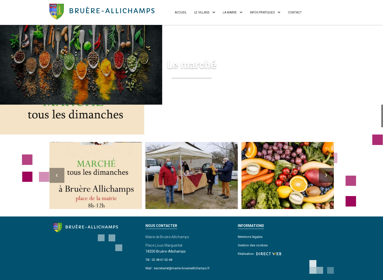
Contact (295, 12)
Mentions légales (250, 237)
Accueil (181, 12)
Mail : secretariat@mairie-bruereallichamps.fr (177, 268)
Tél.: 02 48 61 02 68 (158, 260)
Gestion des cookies (253, 245)
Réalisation (259, 254)
